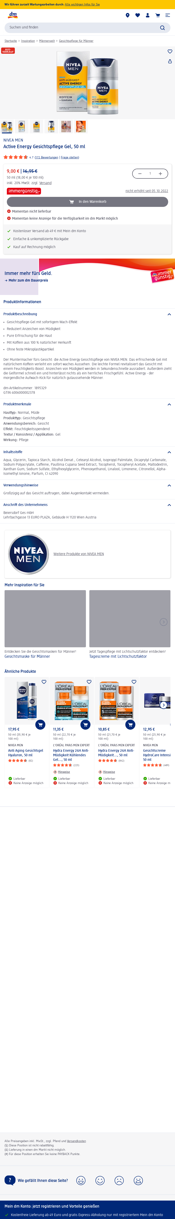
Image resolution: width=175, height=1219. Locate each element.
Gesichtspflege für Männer (76, 41)
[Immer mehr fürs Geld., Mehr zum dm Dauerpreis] (87, 277)
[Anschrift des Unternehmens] (87, 505)
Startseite (11, 41)
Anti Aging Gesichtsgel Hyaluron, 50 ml (25, 753)
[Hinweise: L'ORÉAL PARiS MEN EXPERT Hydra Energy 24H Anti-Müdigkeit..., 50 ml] (106, 772)
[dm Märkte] (127, 15)
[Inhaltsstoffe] (87, 452)
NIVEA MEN (13, 140)
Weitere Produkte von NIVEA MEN (56, 554)
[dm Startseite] (13, 15)
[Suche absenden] (162, 28)
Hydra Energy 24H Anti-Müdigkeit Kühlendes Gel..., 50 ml (71, 755)
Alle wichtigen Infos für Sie (82, 4)
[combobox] (87, 28)
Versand (45, 183)
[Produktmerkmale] (87, 404)
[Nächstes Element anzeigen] (163, 705)
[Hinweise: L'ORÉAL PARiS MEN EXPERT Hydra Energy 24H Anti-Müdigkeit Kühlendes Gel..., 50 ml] (61, 772)
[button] (167, 15)
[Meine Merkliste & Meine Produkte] (137, 15)
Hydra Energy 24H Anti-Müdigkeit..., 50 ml (116, 753)
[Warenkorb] (157, 15)
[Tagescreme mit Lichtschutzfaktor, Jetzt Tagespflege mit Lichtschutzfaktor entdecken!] (130, 627)
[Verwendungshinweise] (87, 485)
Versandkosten (76, 1141)
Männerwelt (47, 41)
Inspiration (28, 41)
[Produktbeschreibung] (87, 314)
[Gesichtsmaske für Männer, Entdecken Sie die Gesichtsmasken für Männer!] (45, 627)
